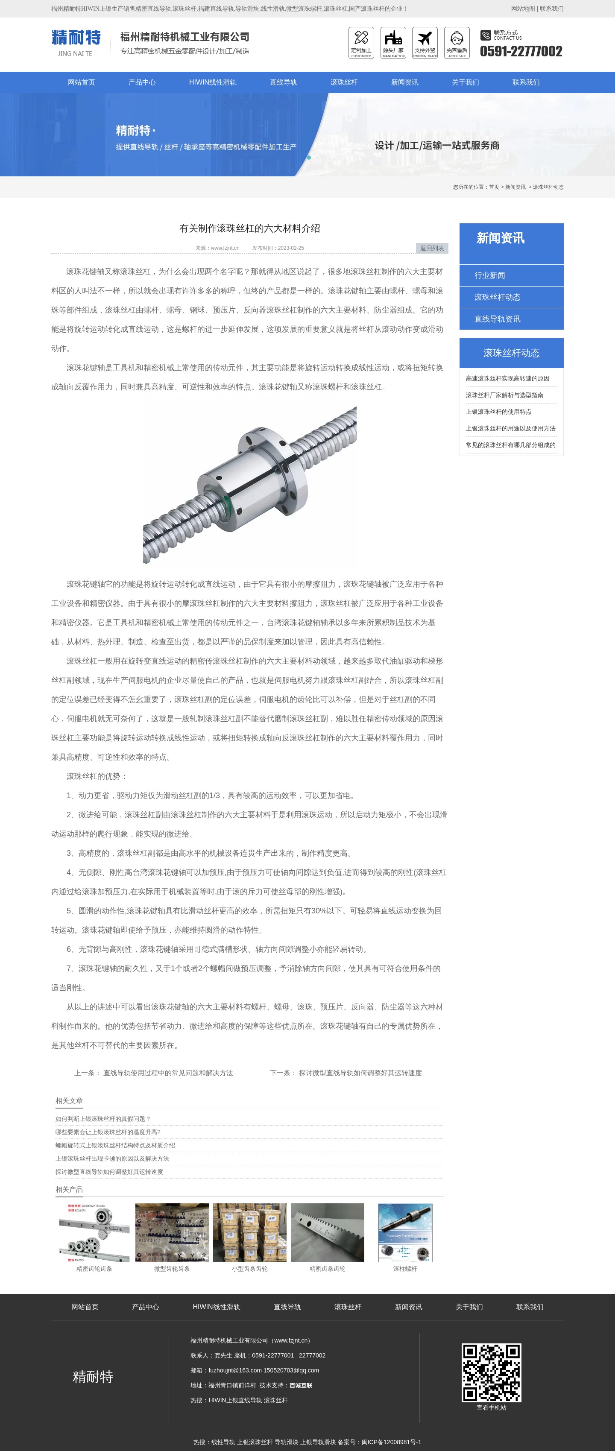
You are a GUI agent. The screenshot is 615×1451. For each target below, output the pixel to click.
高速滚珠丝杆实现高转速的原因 (508, 378)
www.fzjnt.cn (225, 248)
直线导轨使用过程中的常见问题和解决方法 (167, 1073)
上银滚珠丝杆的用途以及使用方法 (511, 428)
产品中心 (142, 82)
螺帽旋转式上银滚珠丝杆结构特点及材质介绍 (115, 1145)
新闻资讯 (405, 82)
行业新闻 (489, 275)
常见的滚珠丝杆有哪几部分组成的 (511, 445)
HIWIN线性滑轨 (213, 82)
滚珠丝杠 (135, 271)
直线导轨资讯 (497, 319)
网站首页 (81, 82)
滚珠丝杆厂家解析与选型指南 (505, 395)
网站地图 (523, 8)
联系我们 (552, 8)
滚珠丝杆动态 (497, 297)
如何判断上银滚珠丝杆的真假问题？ (103, 1118)
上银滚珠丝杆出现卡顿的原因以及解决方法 (112, 1158)
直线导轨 (283, 82)
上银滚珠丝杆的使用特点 (499, 411)
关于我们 (465, 82)
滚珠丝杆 (344, 82)
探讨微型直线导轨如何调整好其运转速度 (359, 1073)
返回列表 (432, 248)
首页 (494, 187)
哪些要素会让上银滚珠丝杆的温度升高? (108, 1132)
